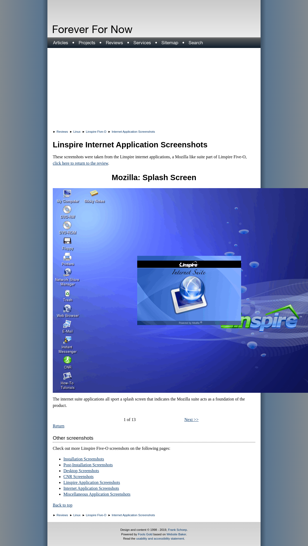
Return (58, 426)
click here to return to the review (80, 163)
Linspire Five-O (96, 131)
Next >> (191, 419)
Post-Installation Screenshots (88, 465)
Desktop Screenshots (81, 470)
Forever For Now (81, 29)
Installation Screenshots (83, 459)
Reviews (62, 131)
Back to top (62, 505)
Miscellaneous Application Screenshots (97, 494)
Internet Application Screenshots (133, 131)
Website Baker (176, 534)
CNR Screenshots (78, 476)
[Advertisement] (154, 88)
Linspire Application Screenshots (91, 482)
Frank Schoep (177, 529)
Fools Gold (145, 534)
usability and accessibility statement (160, 538)
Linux (76, 131)
